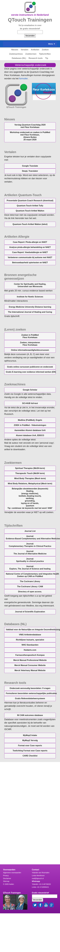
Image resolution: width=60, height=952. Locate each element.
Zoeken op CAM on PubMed (31, 575)
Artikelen (35, 50)
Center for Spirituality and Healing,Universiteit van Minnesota (30, 285)
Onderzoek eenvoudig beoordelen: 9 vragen (30, 688)
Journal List (30, 531)
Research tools (36, 58)
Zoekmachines (16, 54)
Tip (46, 58)
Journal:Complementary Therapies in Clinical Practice (30, 545)
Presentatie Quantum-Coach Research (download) (30, 200)
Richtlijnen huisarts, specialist (30, 640)
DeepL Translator (30, 171)
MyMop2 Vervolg (30, 740)
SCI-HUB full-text (30, 403)
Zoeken (45, 50)
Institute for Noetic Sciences (30, 297)
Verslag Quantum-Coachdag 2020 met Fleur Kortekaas (29, 126)
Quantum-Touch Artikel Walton (30, 211)
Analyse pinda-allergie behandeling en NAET (30, 247)
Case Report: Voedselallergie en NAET (30, 252)
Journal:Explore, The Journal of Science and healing (29, 567)
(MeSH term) (30, 473)
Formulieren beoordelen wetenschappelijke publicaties (31, 693)
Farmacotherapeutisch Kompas (30, 655)
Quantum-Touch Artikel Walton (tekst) (30, 224)
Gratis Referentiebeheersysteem (30, 698)
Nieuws (14, 50)
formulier (23, 78)
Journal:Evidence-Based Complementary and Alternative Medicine (31, 537)
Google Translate (30, 166)
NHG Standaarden (30, 645)
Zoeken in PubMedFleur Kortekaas (30, 336)
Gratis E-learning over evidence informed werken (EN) (31, 372)
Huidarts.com (30, 650)
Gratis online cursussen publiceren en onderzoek (30, 367)
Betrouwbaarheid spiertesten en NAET (30, 262)
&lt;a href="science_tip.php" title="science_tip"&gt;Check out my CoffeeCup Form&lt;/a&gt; (30, 811)
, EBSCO (30, 435)
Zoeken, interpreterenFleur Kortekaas (30, 343)
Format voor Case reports (30, 745)
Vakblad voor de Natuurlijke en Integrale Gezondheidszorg (31, 630)
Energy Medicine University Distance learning (30, 307)
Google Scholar (30, 390)
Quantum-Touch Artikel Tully (30, 206)
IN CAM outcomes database (30, 715)
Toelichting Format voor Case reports (30, 751)
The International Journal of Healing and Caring (30, 312)
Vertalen (24, 50)
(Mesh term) (30, 478)
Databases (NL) (19, 58)
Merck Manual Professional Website (30, 660)
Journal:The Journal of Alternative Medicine (30, 552)
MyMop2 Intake (30, 735)
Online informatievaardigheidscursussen (30, 350)
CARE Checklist (30, 756)
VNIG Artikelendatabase (30, 635)
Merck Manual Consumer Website (30, 665)
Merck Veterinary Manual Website (30, 670)
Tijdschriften (45, 54)
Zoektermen (30, 54)
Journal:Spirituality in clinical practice (30, 560)
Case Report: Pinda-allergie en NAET (30, 242)
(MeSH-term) (30, 468)
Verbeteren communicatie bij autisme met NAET (30, 257)
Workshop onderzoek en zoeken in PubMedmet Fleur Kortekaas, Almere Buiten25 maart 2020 (30, 136)
